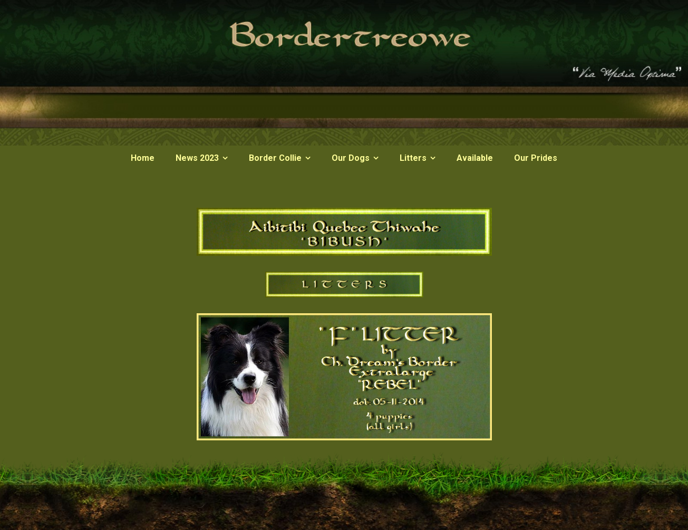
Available (475, 158)
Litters (413, 158)
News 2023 (197, 158)
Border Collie (275, 158)
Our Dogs (351, 158)
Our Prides (535, 158)
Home (142, 158)
